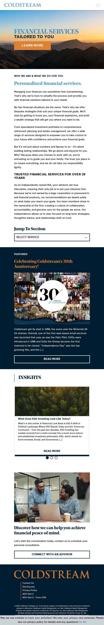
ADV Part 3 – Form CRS (34, 598)
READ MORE (52, 359)
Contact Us (28, 583)
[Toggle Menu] (98, 5)
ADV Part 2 (27, 594)
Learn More (32, 45)
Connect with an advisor (52, 554)
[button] (47, 457)
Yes (80, 622)
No (84, 622)
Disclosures (28, 587)
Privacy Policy (29, 590)
